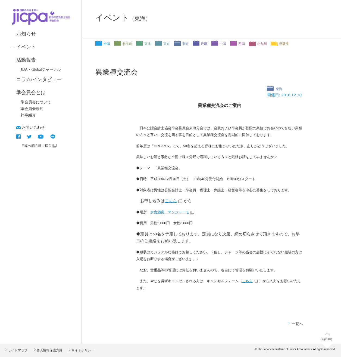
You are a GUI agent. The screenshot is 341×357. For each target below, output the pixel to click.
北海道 (127, 44)
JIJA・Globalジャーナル (41, 69)
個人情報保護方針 (49, 350)
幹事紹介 (28, 115)
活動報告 (26, 60)
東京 (166, 44)
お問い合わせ (33, 127)
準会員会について (36, 102)
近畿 (204, 44)
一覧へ (297, 324)
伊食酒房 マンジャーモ (169, 212)
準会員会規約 (32, 109)
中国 (223, 44)
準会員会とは (31, 92)
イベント (26, 47)
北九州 (262, 44)
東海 (185, 44)
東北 (147, 44)
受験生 (284, 44)
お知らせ (26, 33)
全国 (107, 44)
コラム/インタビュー (39, 79)
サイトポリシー (82, 350)
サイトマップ (17, 350)
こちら (171, 200)
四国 (241, 44)
